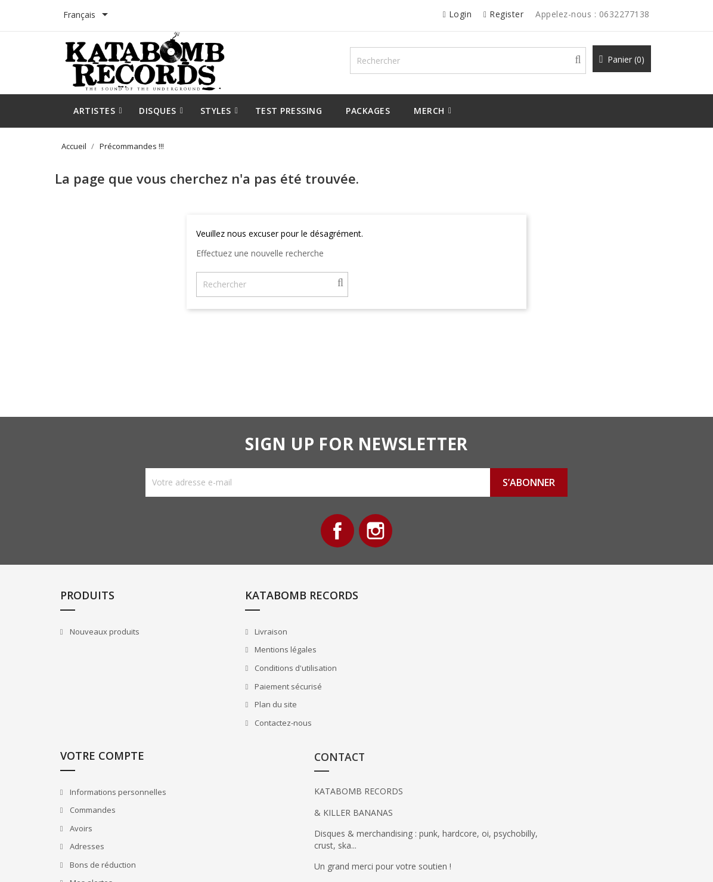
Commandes (397, 663)
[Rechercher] (477, 62)
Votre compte (407, 609)
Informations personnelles (422, 645)
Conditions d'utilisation (270, 681)
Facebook (336, 538)
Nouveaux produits (120, 645)
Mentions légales (260, 663)
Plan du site (250, 718)
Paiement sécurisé (262, 699)
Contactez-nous (257, 736)
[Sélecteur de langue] (100, 15)
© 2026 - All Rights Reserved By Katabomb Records (167, 860)
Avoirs (385, 681)
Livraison (245, 645)
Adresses (391, 699)
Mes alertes (395, 736)
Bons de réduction (407, 718)
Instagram (377, 538)
